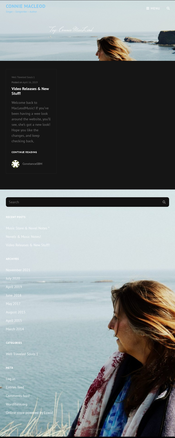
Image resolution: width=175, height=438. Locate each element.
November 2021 (18, 270)
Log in (10, 379)
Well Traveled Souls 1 (23, 77)
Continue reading (24, 152)
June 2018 (13, 295)
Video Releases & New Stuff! (30, 91)
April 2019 (14, 287)
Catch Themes (113, 429)
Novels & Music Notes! (23, 236)
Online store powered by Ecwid (29, 412)
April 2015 (14, 320)
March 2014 (15, 329)
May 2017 (13, 303)
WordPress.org (16, 404)
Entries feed (15, 387)
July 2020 (13, 278)
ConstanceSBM (32, 164)
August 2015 (15, 312)
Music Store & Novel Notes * (27, 228)
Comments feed (18, 395)
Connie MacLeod (26, 6)
